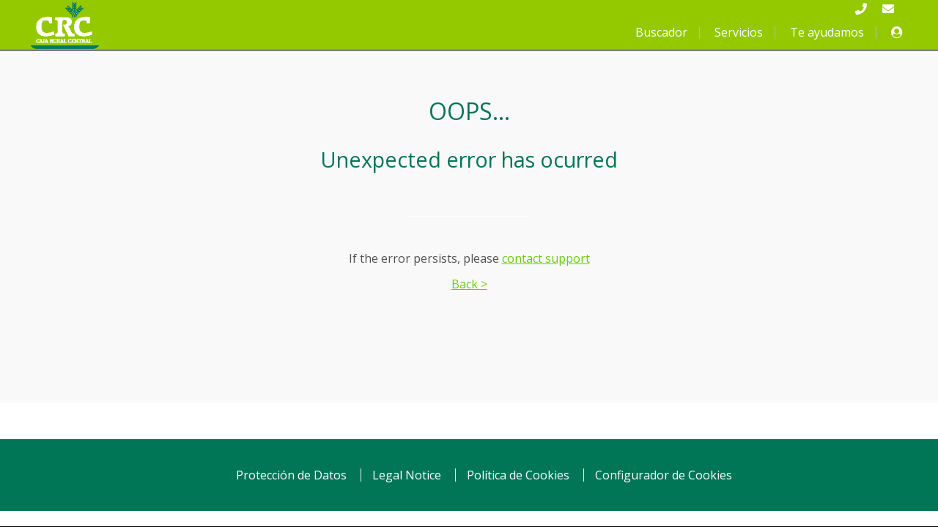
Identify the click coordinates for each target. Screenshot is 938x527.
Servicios (738, 32)
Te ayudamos (827, 32)
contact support (546, 258)
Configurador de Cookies (663, 475)
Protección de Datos (291, 475)
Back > (469, 284)
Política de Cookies (518, 475)
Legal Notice (406, 475)
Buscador (661, 32)
